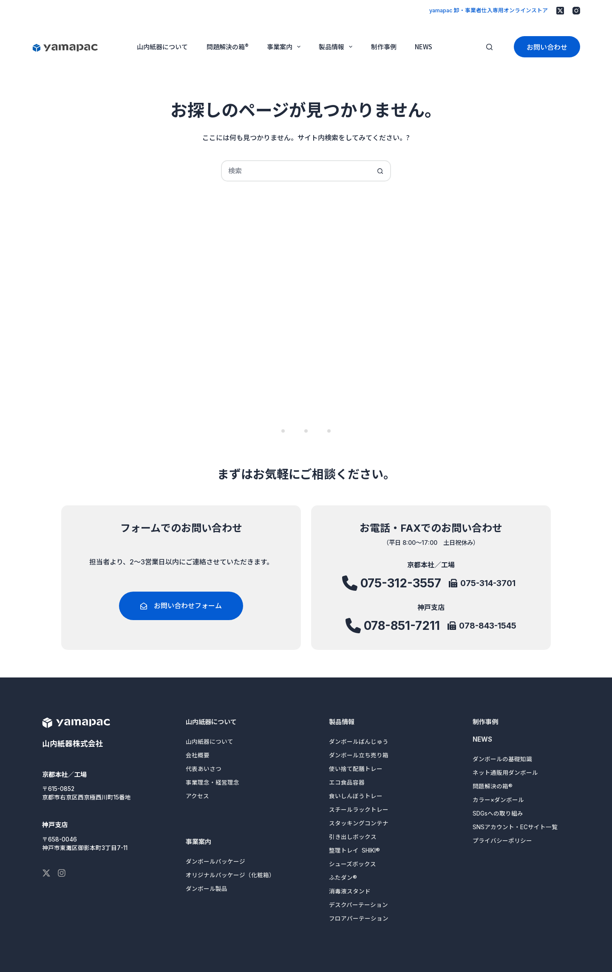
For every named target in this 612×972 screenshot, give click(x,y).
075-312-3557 (400, 586)
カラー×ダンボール (498, 799)
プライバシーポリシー (502, 840)
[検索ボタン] (380, 170)
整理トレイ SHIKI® (354, 850)
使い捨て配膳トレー (355, 768)
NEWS (423, 46)
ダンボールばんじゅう (358, 741)
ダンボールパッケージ (215, 861)
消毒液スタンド (350, 891)
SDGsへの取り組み (498, 813)
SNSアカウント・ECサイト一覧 (515, 827)
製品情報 (337, 47)
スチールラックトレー (358, 809)
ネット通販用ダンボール (505, 772)
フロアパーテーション (358, 918)
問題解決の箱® (228, 46)
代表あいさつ (203, 768)
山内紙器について (162, 46)
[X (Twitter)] (560, 10)
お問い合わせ (547, 47)
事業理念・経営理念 (212, 782)
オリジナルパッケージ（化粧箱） (230, 875)
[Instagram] (576, 10)
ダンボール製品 (206, 888)
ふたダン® (343, 877)
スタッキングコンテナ (358, 823)
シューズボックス (352, 864)
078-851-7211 (402, 626)
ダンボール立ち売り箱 (358, 755)
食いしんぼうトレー (355, 796)
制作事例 (384, 46)
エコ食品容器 (347, 782)
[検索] (489, 47)
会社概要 (198, 755)
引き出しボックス (353, 836)
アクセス (197, 796)
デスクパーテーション (358, 904)
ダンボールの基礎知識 (502, 759)
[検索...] (295, 170)
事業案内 (285, 47)
